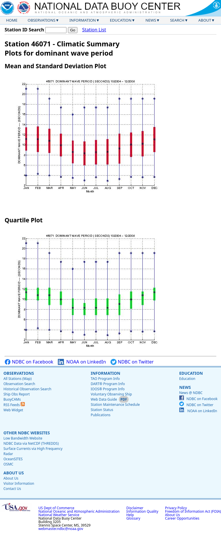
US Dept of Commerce (57, 507)
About (204, 20)
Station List (94, 30)
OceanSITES (13, 459)
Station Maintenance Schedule (115, 404)
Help (130, 514)
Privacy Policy (176, 507)
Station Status (102, 409)
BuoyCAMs (12, 399)
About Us (13, 473)
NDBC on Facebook (29, 362)
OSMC (8, 464)
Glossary (133, 518)
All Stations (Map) (17, 378)
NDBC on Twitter (132, 362)
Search (177, 20)
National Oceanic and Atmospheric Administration (79, 511)
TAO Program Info (105, 378)
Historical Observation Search (27, 389)
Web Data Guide (104, 399)
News (150, 20)
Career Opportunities (182, 518)
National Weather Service (59, 514)
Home (12, 20)
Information (82, 20)
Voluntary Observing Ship (111, 394)
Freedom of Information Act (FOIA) (193, 511)
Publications (100, 414)
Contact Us (12, 488)
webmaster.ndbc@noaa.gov (61, 528)
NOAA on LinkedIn (82, 362)
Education (121, 20)
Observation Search (19, 383)
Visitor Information (18, 483)
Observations (41, 20)
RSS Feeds (14, 404)
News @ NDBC (191, 392)
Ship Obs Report (16, 394)
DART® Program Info (108, 383)
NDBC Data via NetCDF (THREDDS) (31, 443)
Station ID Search (24, 29)
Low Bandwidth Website (22, 438)
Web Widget (13, 410)
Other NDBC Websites (26, 432)
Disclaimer (134, 507)
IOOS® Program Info (108, 389)
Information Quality (142, 511)
